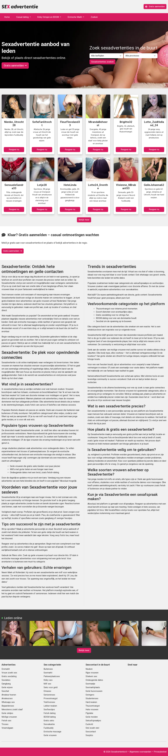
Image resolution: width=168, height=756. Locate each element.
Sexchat (5, 691)
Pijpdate (89, 713)
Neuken (89, 669)
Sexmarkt (48, 672)
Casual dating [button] (22, 17)
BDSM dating (50, 717)
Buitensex (48, 669)
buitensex (19, 561)
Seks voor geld (50, 687)
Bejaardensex (8, 706)
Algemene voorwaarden (140, 751)
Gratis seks (49, 720)
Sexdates (6, 680)
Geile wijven (7, 687)
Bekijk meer (84, 219)
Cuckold (89, 724)
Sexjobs (89, 735)
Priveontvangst (50, 698)
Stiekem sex (91, 676)
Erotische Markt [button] (75, 17)
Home (7, 17)
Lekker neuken (50, 706)
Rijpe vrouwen (92, 672)
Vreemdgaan (7, 728)
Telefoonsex (49, 702)
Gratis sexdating (9, 676)
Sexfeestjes (49, 709)
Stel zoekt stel (92, 728)
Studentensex (92, 698)
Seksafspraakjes (93, 720)
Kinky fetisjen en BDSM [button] (48, 17)
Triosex (5, 724)
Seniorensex (49, 695)
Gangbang (6, 683)
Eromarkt (6, 669)
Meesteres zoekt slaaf (12, 709)
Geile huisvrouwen (94, 691)
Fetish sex (6, 720)
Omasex (47, 691)
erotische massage (10, 558)
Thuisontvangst (93, 706)
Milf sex (47, 683)
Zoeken (94, 17)
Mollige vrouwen (9, 717)
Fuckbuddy (49, 728)
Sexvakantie (49, 724)
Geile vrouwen (50, 735)
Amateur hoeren (9, 695)
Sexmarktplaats (93, 687)
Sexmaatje (90, 683)
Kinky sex (48, 680)
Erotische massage (52, 731)
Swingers (90, 695)
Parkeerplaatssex (52, 676)
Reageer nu (14, 149)
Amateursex (7, 698)
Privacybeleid (160, 751)
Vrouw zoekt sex (9, 672)
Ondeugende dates (94, 680)
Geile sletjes (7, 713)
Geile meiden (92, 717)
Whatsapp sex (8, 702)
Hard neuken (91, 702)
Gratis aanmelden (155, 6)
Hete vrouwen (92, 709)
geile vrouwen (37, 555)
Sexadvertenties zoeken (102, 62)
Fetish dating (50, 713)
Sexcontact (91, 731)
